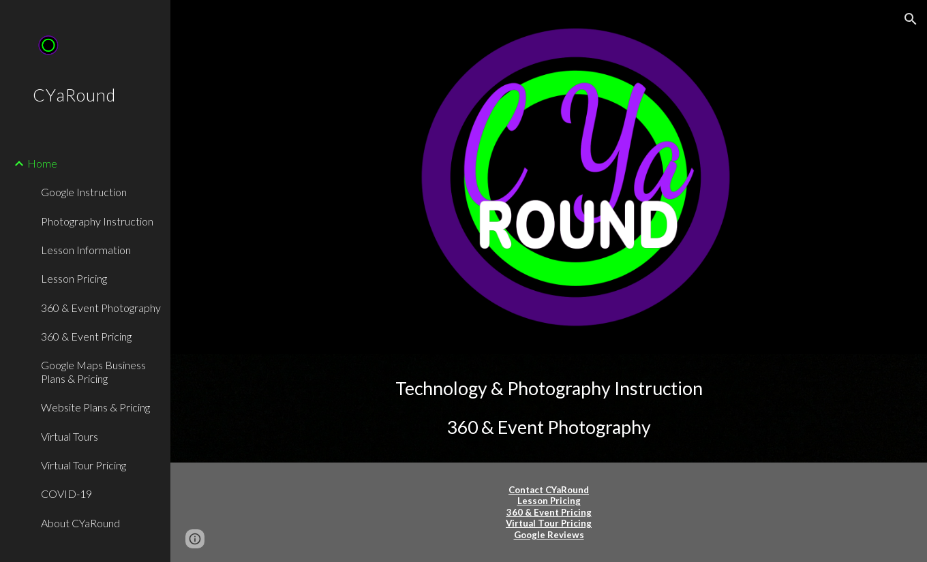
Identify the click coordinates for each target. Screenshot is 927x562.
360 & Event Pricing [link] (86, 336)
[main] (549, 408)
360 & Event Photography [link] (101, 307)
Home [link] (42, 163)
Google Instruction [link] (84, 191)
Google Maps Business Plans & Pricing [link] (93, 371)
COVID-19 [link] (66, 493)
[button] (910, 19)
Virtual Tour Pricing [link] (83, 464)
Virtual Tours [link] (69, 436)
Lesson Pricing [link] (74, 278)
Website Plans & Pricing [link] (95, 407)
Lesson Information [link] (86, 249)
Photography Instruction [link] (97, 221)
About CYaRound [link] (80, 522)
